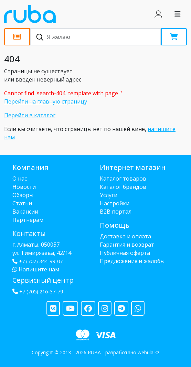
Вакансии (25, 211)
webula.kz (148, 352)
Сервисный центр (43, 280)
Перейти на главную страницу (45, 101)
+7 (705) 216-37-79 (41, 291)
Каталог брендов (123, 187)
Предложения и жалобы (132, 261)
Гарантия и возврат (127, 244)
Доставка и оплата (125, 236)
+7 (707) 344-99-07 (37, 261)
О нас (19, 178)
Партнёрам (27, 220)
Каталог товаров (123, 178)
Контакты (29, 233)
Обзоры (22, 195)
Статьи (22, 203)
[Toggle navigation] (177, 14)
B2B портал (115, 211)
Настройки (114, 203)
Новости (24, 187)
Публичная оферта (125, 253)
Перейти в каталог (29, 115)
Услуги (108, 195)
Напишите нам (35, 269)
